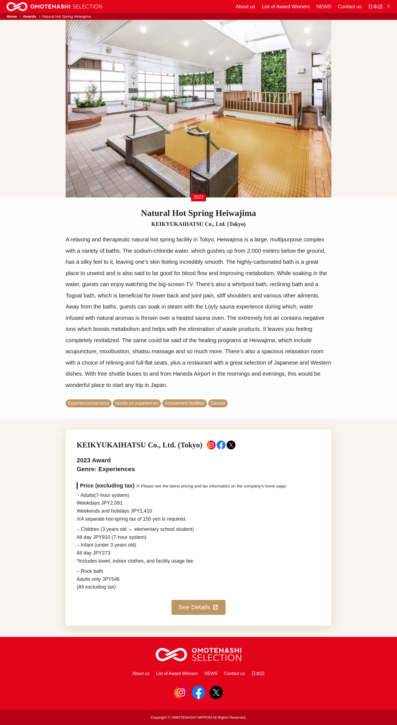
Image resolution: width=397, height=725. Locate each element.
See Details (198, 607)
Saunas (218, 403)
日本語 (379, 7)
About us (245, 6)
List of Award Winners (286, 6)
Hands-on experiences (137, 403)
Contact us (349, 6)
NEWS (323, 6)
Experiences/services (88, 403)
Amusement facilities (184, 403)
